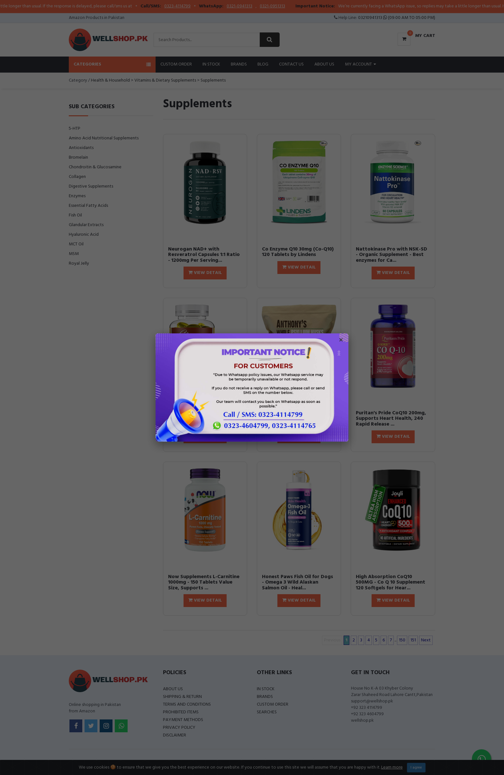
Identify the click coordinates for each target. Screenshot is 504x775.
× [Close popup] (341, 341)
